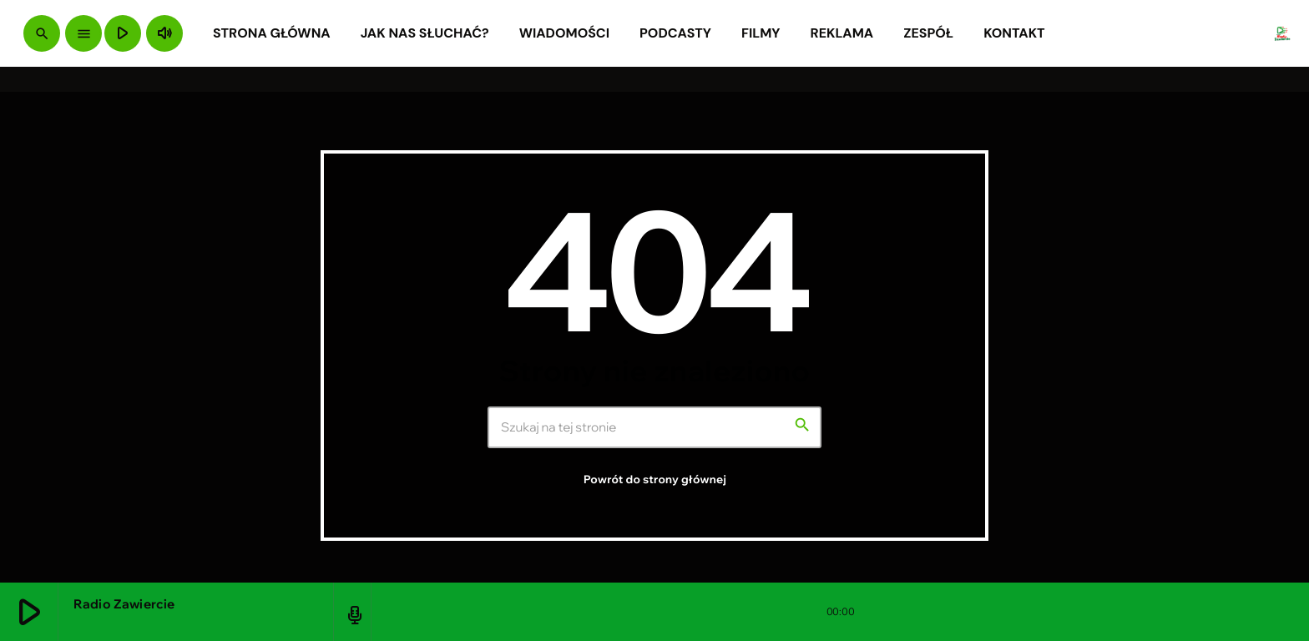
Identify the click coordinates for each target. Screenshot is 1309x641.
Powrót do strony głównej (655, 480)
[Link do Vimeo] (1282, 33)
